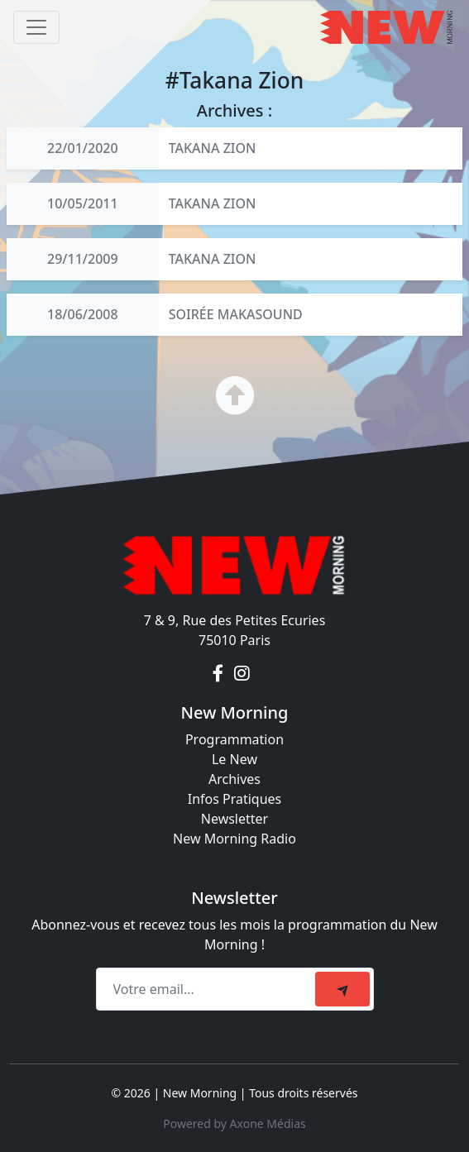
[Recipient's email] (208, 989)
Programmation (234, 739)
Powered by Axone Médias (234, 1123)
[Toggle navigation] (36, 27)
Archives (234, 779)
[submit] (342, 989)
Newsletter (234, 819)
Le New (234, 759)
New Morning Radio (234, 838)
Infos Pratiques (235, 799)
